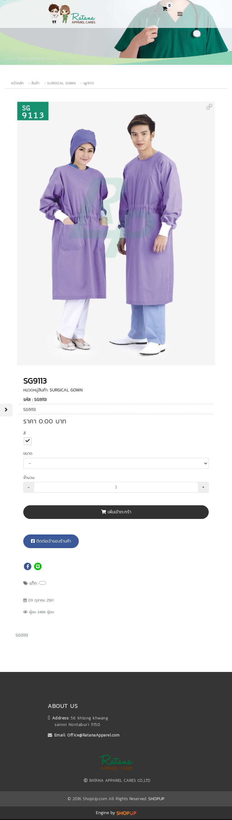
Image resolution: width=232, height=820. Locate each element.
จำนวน (28, 477)
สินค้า (35, 83)
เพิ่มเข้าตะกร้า (116, 512)
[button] (209, 107)
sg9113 (88, 83)
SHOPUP (156, 798)
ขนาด (27, 453)
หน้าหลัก (17, 83)
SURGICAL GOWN (61, 83)
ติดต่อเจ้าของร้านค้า (51, 541)
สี (24, 433)
